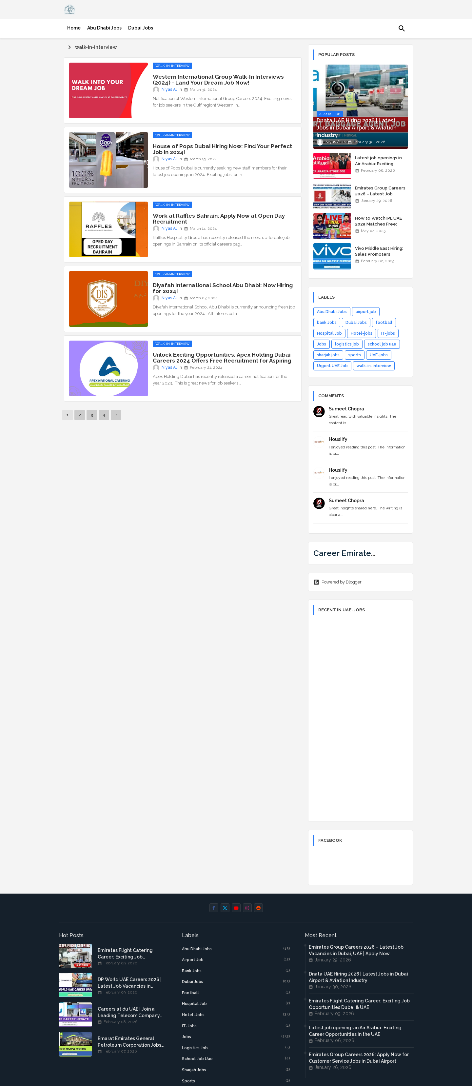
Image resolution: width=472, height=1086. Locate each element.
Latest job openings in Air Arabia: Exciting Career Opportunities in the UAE (380, 166)
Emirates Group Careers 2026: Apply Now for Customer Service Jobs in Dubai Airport (359, 1058)
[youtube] (236, 907)
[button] (401, 28)
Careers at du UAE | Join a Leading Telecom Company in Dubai (129, 1012)
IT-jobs (388, 333)
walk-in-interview (374, 366)
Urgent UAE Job (332, 366)
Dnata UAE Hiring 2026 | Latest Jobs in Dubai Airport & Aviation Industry (358, 977)
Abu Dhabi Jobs (104, 27)
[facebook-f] (213, 907)
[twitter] (225, 907)
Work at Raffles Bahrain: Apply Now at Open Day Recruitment (219, 219)
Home (74, 27)
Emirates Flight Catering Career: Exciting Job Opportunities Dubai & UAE (128, 954)
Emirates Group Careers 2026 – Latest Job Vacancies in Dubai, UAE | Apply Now (381, 197)
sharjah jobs (328, 355)
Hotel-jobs (361, 333)
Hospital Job (329, 333)
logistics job (347, 344)
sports (354, 355)
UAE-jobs (379, 355)
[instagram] (247, 907)
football (384, 322)
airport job (366, 311)
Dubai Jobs (140, 27)
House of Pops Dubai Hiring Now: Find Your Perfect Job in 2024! (222, 149)
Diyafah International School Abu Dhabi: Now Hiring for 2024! (223, 288)
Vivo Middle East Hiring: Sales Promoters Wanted (379, 254)
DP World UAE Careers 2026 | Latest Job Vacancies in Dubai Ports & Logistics (130, 983)
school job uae (382, 344)
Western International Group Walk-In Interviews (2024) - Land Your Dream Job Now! (218, 80)
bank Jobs (327, 322)
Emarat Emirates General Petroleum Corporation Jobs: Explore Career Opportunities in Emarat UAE (130, 1042)
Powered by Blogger (337, 582)
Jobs (321, 344)
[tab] (74, 28)
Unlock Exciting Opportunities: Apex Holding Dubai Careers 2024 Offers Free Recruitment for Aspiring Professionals (222, 360)
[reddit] (258, 907)
